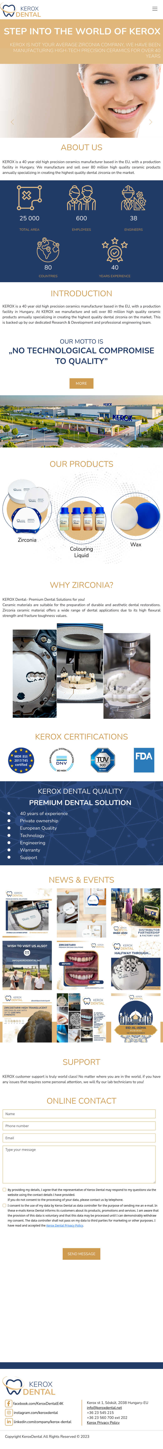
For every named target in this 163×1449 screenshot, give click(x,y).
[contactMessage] (79, 1164)
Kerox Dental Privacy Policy (64, 1225)
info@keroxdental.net (104, 1407)
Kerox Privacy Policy (103, 1422)
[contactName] (79, 1114)
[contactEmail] (79, 1138)
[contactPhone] (79, 1126)
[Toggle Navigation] (155, 9)
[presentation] (34, 1237)
